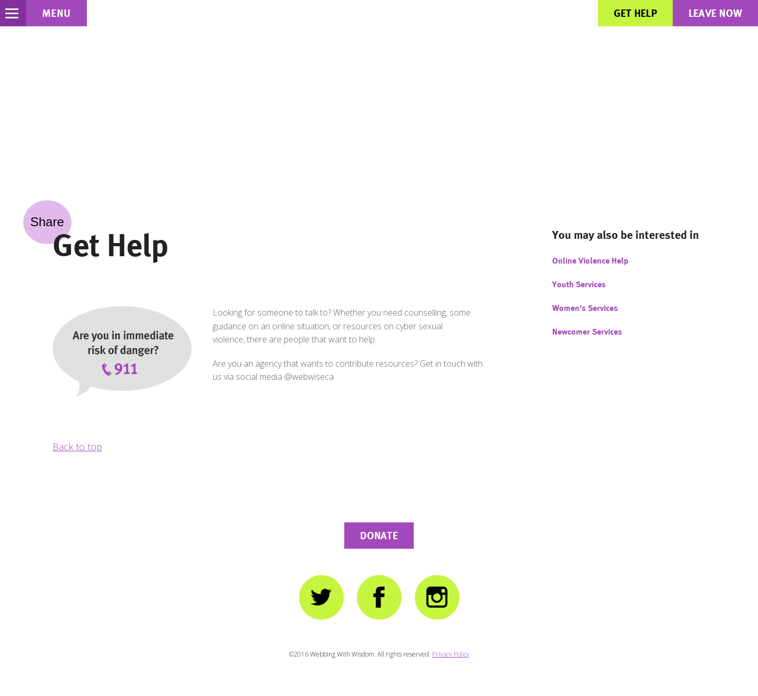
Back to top (77, 446)
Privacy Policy (451, 654)
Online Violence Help (590, 261)
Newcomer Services (587, 332)
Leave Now (715, 13)
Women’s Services (585, 308)
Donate (379, 535)
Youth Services (579, 284)
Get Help (635, 13)
